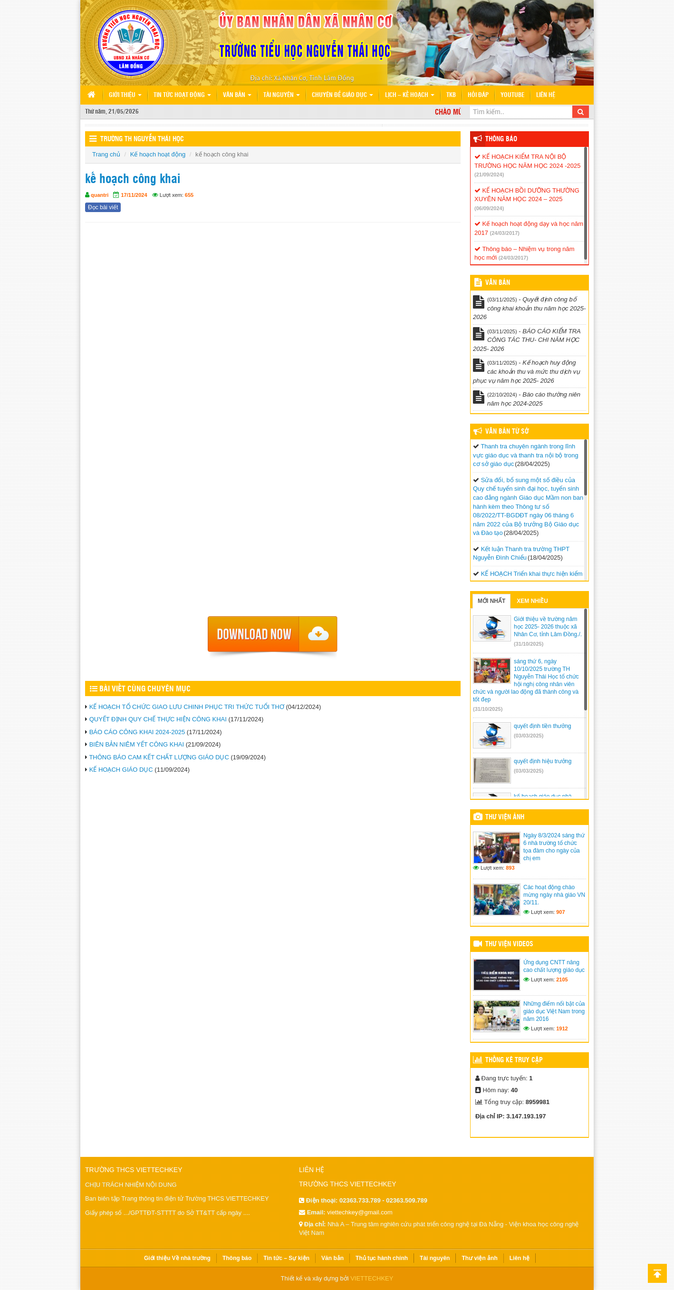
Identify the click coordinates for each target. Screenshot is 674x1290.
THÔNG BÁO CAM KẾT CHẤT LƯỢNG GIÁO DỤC (159, 757)
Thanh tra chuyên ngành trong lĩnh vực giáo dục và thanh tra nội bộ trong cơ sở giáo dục (525, 455)
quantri (99, 195)
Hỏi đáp (478, 95)
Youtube (512, 95)
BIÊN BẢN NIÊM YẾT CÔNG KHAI (136, 744)
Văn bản (237, 95)
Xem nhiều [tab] (532, 601)
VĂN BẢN (497, 283)
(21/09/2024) (489, 174)
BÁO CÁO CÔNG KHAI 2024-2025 (137, 732)
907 (560, 912)
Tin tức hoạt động (182, 95)
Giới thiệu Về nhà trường (177, 1258)
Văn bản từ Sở (507, 431)
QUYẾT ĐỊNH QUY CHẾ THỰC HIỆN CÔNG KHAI (158, 719)
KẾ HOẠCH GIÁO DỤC (121, 769)
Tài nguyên (281, 95)
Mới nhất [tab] (491, 601)
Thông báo (501, 139)
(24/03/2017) (505, 233)
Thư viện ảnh (504, 817)
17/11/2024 (134, 195)
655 (189, 195)
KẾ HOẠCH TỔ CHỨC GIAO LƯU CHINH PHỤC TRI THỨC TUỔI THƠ (186, 706)
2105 (562, 979)
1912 (562, 1028)
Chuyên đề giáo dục (342, 95)
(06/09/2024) (489, 208)
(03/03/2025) (528, 735)
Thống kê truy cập (514, 1060)
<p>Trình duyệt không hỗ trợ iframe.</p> (273, 422)
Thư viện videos (509, 944)
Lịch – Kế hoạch (409, 95)
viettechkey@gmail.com (359, 1212)
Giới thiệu (125, 95)
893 (510, 868)
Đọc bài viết (103, 207)
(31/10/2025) (528, 644)
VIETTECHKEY (371, 1278)
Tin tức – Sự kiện (286, 1258)
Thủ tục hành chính (382, 1258)
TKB (451, 95)
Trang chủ (106, 154)
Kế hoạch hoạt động (157, 154)
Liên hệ (545, 95)
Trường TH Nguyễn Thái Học (142, 139)
